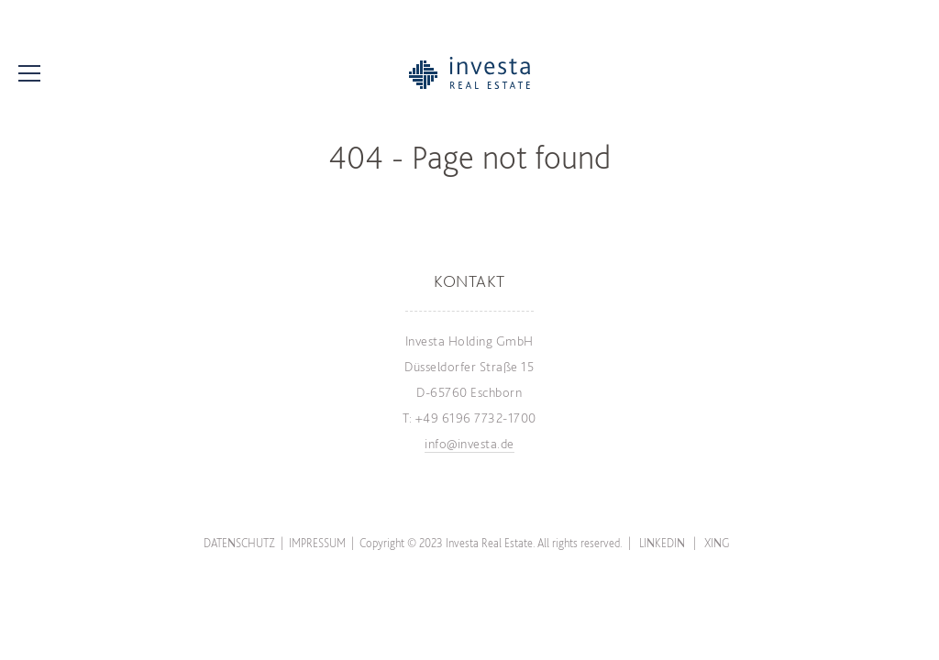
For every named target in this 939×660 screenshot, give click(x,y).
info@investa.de (469, 443)
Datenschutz (239, 543)
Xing (717, 543)
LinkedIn (662, 543)
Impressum (317, 543)
